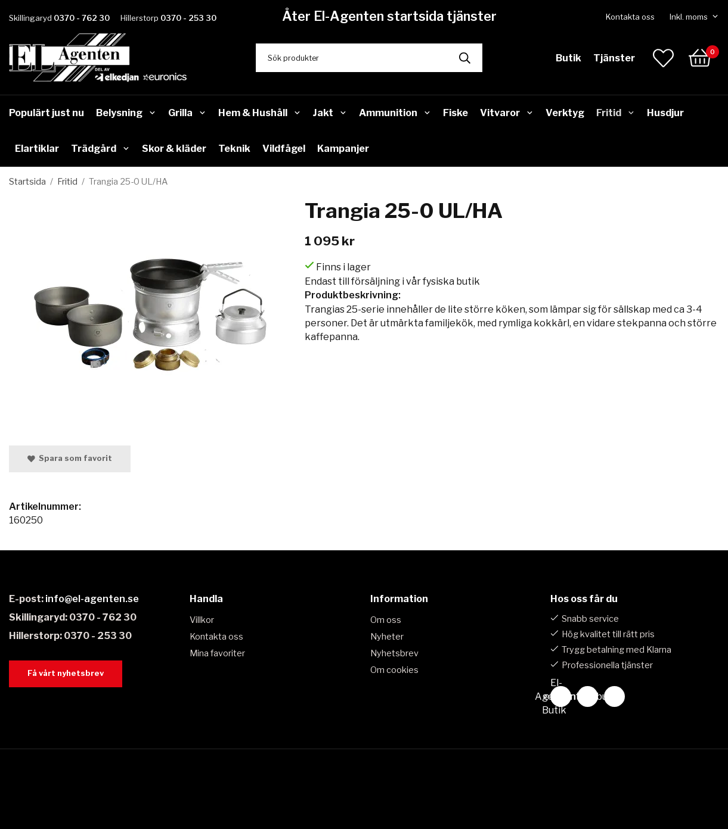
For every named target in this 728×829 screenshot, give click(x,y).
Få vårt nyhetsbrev (65, 673)
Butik (568, 58)
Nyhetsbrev (394, 653)
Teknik (234, 148)
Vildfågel (283, 148)
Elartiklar (37, 148)
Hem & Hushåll (259, 113)
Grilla (187, 113)
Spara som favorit (69, 458)
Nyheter (387, 636)
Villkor (202, 620)
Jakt (329, 113)
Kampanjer (343, 148)
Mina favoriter (217, 653)
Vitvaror (507, 113)
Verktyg (565, 113)
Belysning (126, 113)
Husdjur (665, 113)
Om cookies (394, 670)
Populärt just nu (46, 113)
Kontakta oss (630, 16)
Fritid (615, 113)
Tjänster (614, 58)
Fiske (455, 113)
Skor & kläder (174, 148)
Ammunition (395, 113)
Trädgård (100, 148)
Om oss (385, 620)
